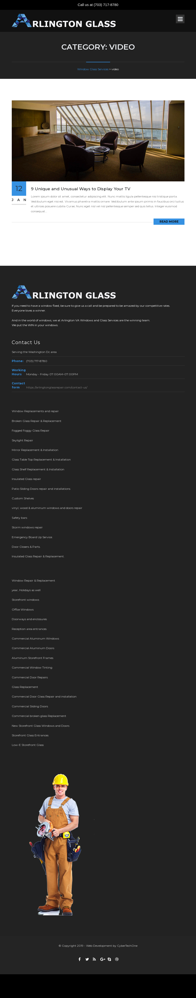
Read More (169, 221)
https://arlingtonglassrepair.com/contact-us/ (56, 387)
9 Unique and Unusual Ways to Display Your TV (80, 188)
